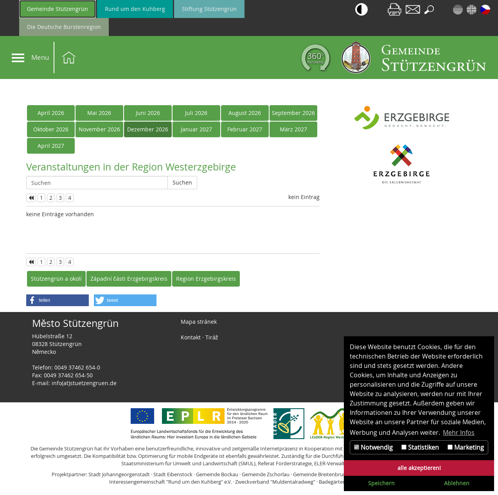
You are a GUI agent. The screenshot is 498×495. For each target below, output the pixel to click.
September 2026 (293, 113)
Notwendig (373, 447)
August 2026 (244, 113)
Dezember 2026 (147, 129)
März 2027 (293, 129)
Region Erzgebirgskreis (206, 278)
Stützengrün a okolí (56, 278)
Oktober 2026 (50, 129)
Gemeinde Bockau (217, 474)
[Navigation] (18, 58)
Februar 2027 (244, 129)
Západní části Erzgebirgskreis (128, 278)
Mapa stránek (199, 321)
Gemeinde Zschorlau (265, 474)
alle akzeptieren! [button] (419, 468)
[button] (57, 300)
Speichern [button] (381, 483)
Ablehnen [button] (456, 483)
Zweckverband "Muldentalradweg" (275, 481)
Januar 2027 (196, 129)
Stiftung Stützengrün (209, 9)
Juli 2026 (196, 113)
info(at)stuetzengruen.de (84, 383)
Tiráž (211, 337)
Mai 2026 (99, 113)
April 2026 (51, 113)
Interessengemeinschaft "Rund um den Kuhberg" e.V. (170, 481)
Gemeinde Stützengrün (57, 9)
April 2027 (51, 145)
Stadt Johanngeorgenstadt (119, 474)
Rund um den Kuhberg (135, 9)
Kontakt (191, 337)
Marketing (466, 447)
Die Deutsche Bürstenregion (64, 26)
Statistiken (420, 447)
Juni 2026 (148, 113)
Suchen (182, 182)
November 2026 (99, 129)
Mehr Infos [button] (459, 432)
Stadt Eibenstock (172, 474)
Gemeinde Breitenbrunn (321, 474)
